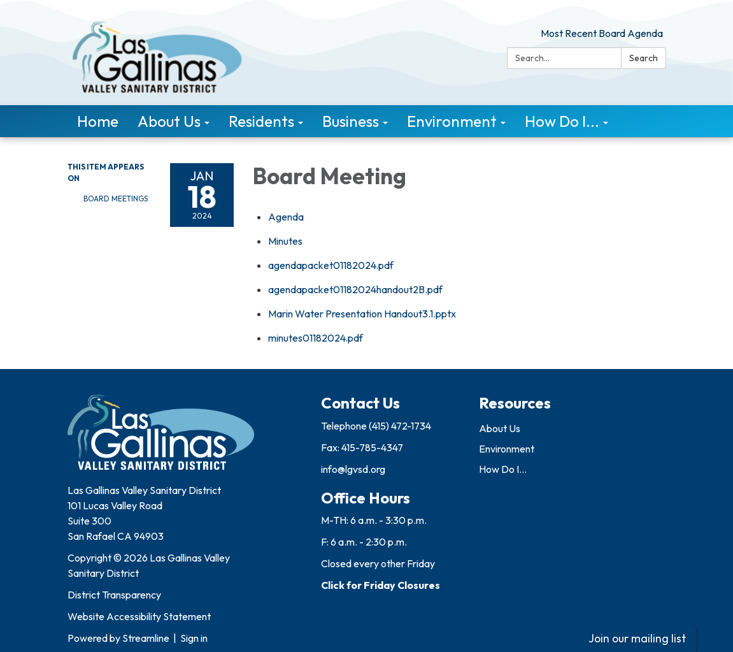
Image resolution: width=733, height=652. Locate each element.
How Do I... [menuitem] (562, 121)
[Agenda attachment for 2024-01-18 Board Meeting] (286, 216)
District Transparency (114, 594)
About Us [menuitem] (169, 121)
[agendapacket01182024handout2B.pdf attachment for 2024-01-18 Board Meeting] (355, 289)
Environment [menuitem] (452, 121)
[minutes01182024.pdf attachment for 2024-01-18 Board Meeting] (315, 337)
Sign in (194, 638)
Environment (506, 448)
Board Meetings (115, 198)
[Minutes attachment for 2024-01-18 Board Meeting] (285, 241)
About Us (499, 428)
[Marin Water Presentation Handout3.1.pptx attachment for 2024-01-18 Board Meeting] (362, 313)
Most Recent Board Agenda (602, 33)
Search (643, 58)
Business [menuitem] (350, 121)
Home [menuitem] (97, 121)
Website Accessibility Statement (139, 616)
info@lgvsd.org (353, 469)
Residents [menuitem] (261, 121)
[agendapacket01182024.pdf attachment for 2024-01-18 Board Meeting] (331, 265)
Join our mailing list (637, 638)
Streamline (145, 638)
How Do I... (503, 469)
